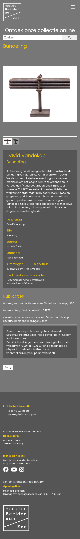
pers (31, 481)
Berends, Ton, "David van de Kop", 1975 (27, 310)
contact (7, 481)
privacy (39, 481)
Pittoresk (28, 283)
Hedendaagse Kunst (18, 279)
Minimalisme (37, 279)
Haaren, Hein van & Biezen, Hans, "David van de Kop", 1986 (38, 303)
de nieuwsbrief (30, 460)
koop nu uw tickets (18, 410)
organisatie (20, 481)
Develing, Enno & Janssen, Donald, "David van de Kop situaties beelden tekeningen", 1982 (36, 319)
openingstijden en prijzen (22, 414)
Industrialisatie (14, 283)
